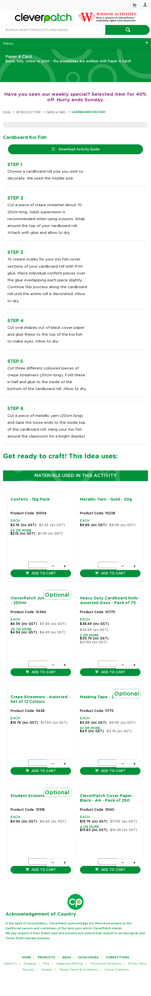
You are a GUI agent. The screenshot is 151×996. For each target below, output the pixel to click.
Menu (8, 44)
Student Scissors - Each (34, 796)
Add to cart (43, 573)
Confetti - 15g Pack (30, 499)
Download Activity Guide (79, 149)
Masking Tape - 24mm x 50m (109, 697)
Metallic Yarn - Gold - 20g (106, 499)
